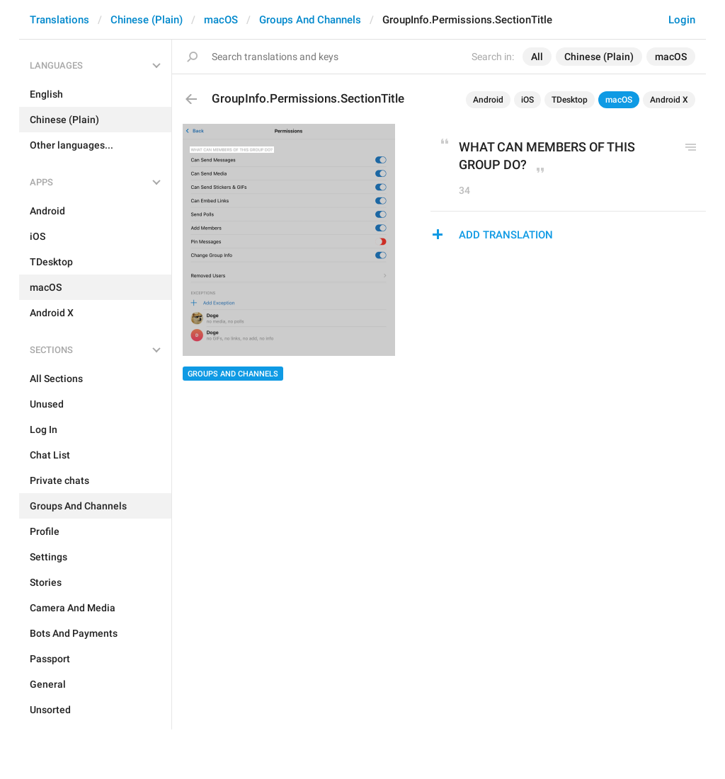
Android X (669, 100)
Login (681, 19)
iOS (527, 100)
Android (488, 100)
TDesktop (570, 100)
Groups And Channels (310, 19)
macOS (221, 19)
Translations (59, 19)
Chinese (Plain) (146, 19)
